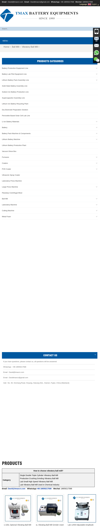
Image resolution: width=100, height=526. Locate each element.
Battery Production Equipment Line (15, 68)
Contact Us (59, 523)
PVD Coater (6, 169)
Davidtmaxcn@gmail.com (40, 2)
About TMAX (25, 523)
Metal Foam (6, 217)
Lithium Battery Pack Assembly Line (15, 80)
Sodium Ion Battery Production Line (15, 92)
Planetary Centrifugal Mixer (12, 193)
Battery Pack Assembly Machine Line (55, 515)
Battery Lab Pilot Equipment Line (14, 74)
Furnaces (5, 157)
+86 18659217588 (67, 2)
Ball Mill (16, 47)
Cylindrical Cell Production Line (15, 479)
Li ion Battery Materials (10, 122)
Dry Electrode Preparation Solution (15, 110)
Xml (83, 523)
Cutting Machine (8, 211)
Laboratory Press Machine (12, 181)
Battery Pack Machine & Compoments (16, 133)
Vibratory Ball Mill (30, 47)
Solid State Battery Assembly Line (14, 86)
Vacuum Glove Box (9, 151)
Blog (78, 523)
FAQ (44, 523)
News (50, 523)
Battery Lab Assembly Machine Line (28, 515)
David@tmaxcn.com (15, 2)
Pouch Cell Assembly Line (13, 482)
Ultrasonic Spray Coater (11, 175)
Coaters (5, 163)
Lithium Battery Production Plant (14, 145)
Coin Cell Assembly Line (12, 476)
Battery (4, 127)
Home (7, 47)
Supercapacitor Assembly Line (13, 98)
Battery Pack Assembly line (13, 473)
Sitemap (70, 523)
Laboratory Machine (9, 205)
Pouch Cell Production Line (13, 470)
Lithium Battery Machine (11, 139)
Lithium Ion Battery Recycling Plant (15, 104)
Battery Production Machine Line (81, 515)
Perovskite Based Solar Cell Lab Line (16, 116)
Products (36, 523)
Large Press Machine (10, 187)
